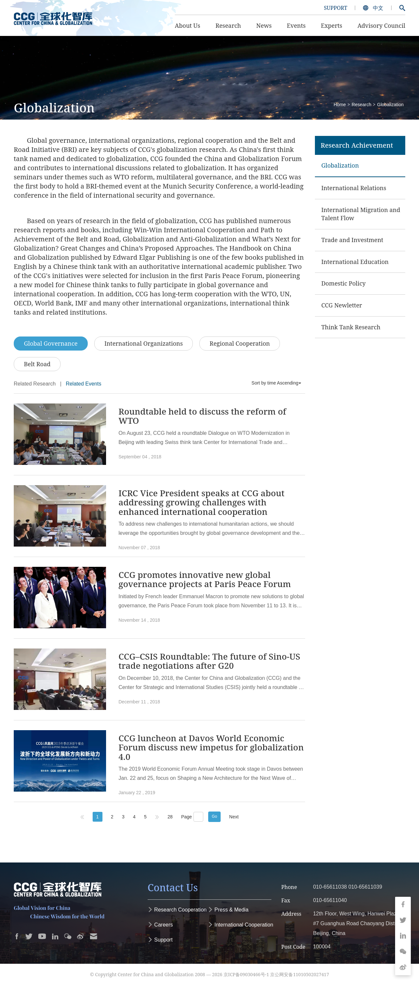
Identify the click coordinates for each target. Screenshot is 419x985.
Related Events (83, 383)
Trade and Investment (352, 240)
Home (340, 104)
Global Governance (51, 343)
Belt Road (37, 364)
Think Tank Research (351, 327)
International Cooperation (240, 925)
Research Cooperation (177, 909)
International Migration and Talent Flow (360, 214)
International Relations (353, 188)
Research (361, 104)
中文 (374, 7)
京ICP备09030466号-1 (246, 974)
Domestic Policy (343, 283)
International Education (355, 262)
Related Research (35, 383)
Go (214, 816)
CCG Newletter (341, 305)
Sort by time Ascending (276, 383)
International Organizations (143, 343)
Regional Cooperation (240, 343)
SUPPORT (335, 7)
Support (160, 940)
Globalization (390, 104)
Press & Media (228, 909)
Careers (160, 925)
